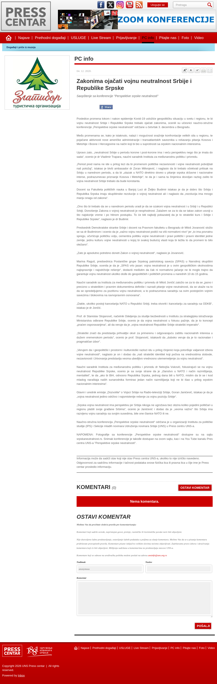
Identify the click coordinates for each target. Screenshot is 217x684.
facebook (101, 4)
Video (199, 38)
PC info (148, 38)
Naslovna (8, 37)
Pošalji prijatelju (210, 70)
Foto (185, 38)
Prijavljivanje (126, 38)
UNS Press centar (26, 16)
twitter (110, 4)
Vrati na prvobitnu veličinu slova (191, 70)
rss (139, 4)
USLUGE (78, 38)
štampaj (203, 70)
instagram (120, 4)
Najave (24, 38)
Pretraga (210, 5)
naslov (148, 562)
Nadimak (81, 562)
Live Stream (101, 38)
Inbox (21, 675)
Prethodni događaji (50, 38)
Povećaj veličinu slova (184, 70)
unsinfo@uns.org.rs (157, 555)
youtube (129, 4)
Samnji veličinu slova (197, 70)
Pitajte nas (167, 38)
